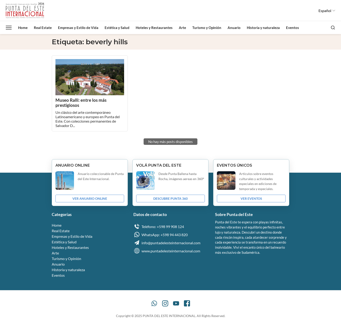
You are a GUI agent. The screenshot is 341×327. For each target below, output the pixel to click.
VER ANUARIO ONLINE (89, 198)
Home (23, 27)
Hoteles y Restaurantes (154, 27)
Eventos (292, 27)
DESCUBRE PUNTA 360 (170, 198)
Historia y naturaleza (263, 27)
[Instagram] (165, 303)
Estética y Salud (117, 27)
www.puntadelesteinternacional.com (166, 250)
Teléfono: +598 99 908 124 (158, 226)
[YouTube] (176, 303)
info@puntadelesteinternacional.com (166, 242)
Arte (182, 27)
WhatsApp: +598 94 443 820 (160, 234)
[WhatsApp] (154, 303)
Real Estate (43, 27)
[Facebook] (187, 303)
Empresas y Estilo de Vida (78, 27)
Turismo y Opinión (206, 27)
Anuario (234, 27)
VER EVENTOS (251, 198)
